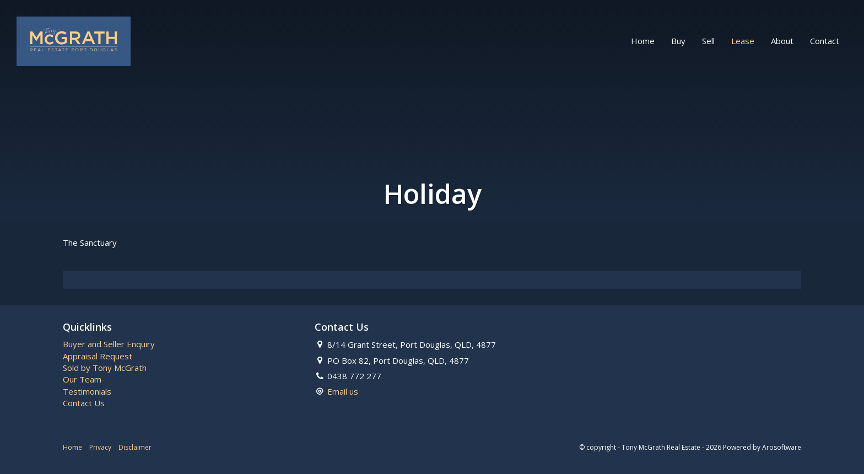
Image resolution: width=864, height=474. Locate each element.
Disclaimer (135, 447)
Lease (742, 40)
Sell (708, 40)
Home (643, 40)
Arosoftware (781, 447)
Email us (342, 391)
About (782, 40)
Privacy (100, 447)
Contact (824, 40)
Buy (678, 40)
